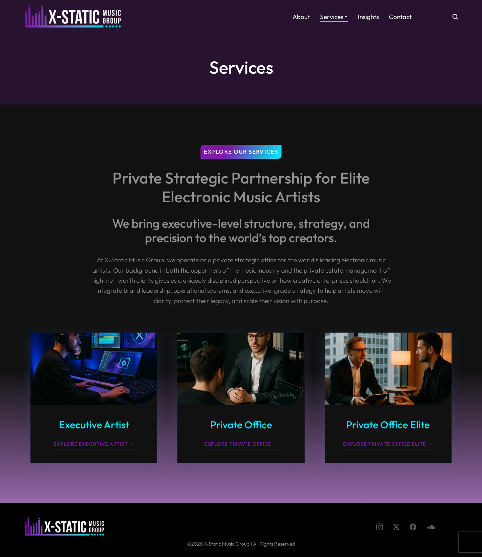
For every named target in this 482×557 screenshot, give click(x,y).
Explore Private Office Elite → (388, 444)
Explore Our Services (241, 151)
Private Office (241, 424)
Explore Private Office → (241, 444)
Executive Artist (94, 424)
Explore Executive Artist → (94, 444)
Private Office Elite (388, 424)
